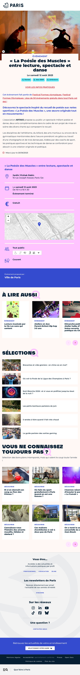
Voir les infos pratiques (40, 87)
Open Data (69, 657)
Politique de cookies (34, 661)
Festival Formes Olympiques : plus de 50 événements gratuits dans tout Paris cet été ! (40, 98)
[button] (39, 224)
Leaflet (52, 239)
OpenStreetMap (64, 239)
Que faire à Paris (22, 669)
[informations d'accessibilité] (27, 252)
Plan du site (50, 661)
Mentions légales (13, 657)
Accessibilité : (38, 657)
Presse (59, 657)
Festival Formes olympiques (46, 94)
